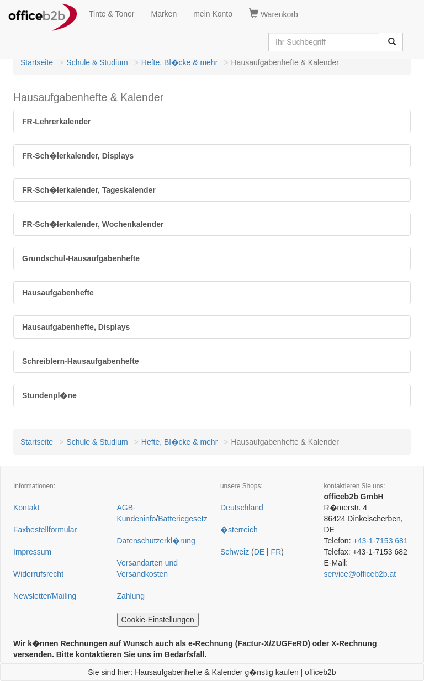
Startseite (36, 62)
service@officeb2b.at (360, 573)
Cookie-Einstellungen (157, 619)
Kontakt (26, 507)
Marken (164, 13)
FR (276, 551)
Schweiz (234, 551)
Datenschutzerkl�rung (156, 540)
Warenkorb (273, 14)
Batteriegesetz (183, 518)
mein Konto (212, 13)
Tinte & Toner (112, 13)
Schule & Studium (97, 62)
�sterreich (239, 529)
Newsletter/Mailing (44, 596)
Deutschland (241, 507)
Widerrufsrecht (38, 573)
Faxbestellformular (45, 529)
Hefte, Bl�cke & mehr (179, 62)
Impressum (32, 551)
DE (259, 551)
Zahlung (131, 596)
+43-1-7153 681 (380, 540)
